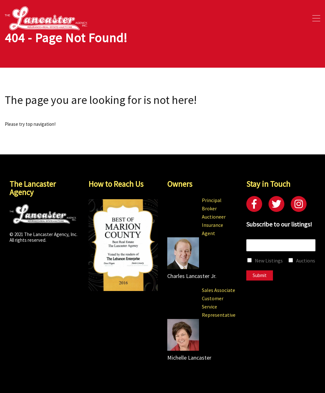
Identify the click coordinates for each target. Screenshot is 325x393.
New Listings (269, 260)
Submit (260, 275)
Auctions (305, 260)
